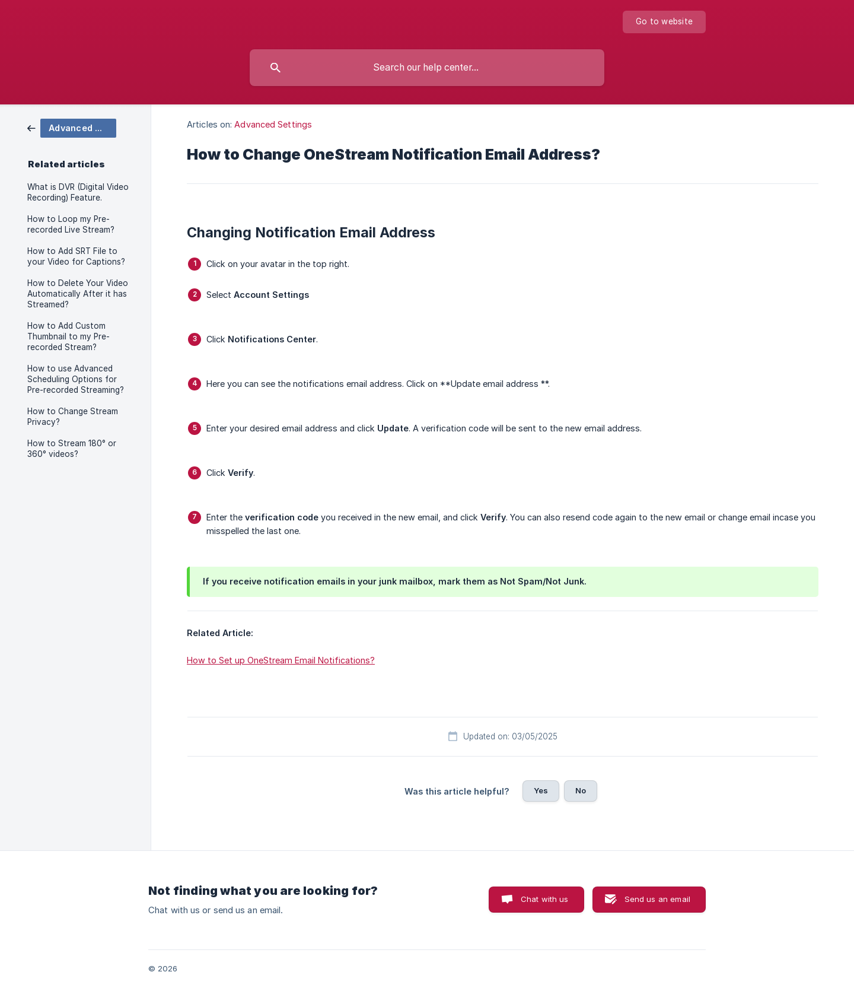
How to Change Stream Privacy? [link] (72, 416)
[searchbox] (427, 67)
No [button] (580, 790)
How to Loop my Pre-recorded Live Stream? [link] (70, 224)
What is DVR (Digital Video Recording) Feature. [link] (78, 192)
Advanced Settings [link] (273, 124)
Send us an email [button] (657, 899)
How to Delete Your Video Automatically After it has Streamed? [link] (77, 293)
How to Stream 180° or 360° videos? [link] (71, 449)
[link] (71, 127)
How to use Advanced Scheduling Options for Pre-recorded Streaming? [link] (75, 379)
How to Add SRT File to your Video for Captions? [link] (76, 256)
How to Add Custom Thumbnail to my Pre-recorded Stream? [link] (68, 336)
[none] (664, 22)
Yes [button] (541, 790)
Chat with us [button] (545, 899)
